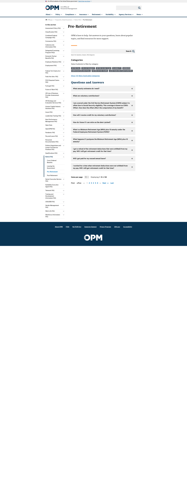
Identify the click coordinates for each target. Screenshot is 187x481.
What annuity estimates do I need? (86, 89)
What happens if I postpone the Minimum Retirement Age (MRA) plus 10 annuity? (100, 140)
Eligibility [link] (117, 68)
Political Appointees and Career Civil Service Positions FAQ (53, 147)
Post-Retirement (52, 175)
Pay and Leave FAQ (51, 136)
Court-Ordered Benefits (51, 161)
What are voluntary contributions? (86, 96)
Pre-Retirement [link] (88, 68)
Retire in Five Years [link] (99, 71)
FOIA (67, 227)
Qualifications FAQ (51, 153)
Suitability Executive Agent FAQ (51, 186)
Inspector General (90, 227)
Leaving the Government (51, 167)
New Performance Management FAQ (51, 120)
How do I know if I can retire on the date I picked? (92, 122)
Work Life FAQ (50, 211)
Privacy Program (105, 227)
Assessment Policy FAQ (53, 28)
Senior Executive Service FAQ (53, 180)
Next (105, 183)
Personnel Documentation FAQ (51, 141)
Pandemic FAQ (50, 132)
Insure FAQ (48, 112)
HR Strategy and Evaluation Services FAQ (53, 102)
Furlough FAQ (49, 86)
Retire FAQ (49, 157)
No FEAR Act (76, 227)
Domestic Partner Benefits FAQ (51, 57)
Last (112, 183)
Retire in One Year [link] (104, 68)
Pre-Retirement (52, 172)
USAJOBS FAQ (50, 202)
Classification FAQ (51, 32)
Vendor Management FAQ (52, 206)
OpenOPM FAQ (50, 129)
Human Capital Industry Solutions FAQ (53, 107)
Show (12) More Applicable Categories (85, 76)
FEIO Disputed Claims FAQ (52, 81)
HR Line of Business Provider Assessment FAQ (52, 95)
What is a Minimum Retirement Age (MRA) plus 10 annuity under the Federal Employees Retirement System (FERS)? (99, 131)
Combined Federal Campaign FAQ (51, 36)
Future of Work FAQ (51, 89)
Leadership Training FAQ (53, 116)
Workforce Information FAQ (52, 216)
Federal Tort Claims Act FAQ (52, 72)
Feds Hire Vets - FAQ (51, 76)
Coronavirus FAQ (50, 41)
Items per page (77, 177)
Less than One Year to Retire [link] (121, 71)
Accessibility (127, 227)
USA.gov (117, 227)
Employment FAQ (51, 65)
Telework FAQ (49, 190)
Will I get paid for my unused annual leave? (89, 158)
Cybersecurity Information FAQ (50, 46)
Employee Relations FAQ (53, 62)
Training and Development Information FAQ (50, 196)
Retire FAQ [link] (76, 68)
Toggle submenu (64, 29)
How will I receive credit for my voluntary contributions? (94, 115)
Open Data (48, 125)
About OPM (59, 227)
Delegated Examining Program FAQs (52, 51)
